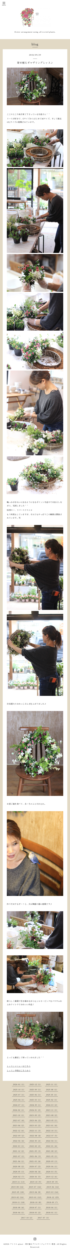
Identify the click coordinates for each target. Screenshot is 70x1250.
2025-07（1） (19, 1095)
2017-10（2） (27, 1218)
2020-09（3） (52, 1161)
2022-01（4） (52, 1146)
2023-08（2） (52, 1115)
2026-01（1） (19, 1084)
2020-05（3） (19, 1172)
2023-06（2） (36, 1120)
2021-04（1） (19, 1161)
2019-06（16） (53, 1187)
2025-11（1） (52, 1084)
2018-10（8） (36, 1202)
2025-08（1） (52, 1090)
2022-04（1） (52, 1141)
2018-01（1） (52, 1212)
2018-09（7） (53, 1202)
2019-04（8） (35, 1192)
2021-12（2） (19, 1151)
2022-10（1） (52, 1131)
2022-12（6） (19, 1131)
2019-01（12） (35, 1197)
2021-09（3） (35, 1151)
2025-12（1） (36, 1084)
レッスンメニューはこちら (18, 1066)
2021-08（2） (52, 1151)
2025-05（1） (52, 1095)
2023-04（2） (19, 1125)
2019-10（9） (36, 1182)
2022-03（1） (19, 1146)
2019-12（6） (52, 1177)
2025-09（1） (36, 1090)
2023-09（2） (35, 1115)
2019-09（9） (53, 1182)
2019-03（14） (52, 1192)
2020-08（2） (19, 1166)
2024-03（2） (52, 1105)
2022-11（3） (35, 1131)
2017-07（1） (44, 1218)
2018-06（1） (52, 1207)
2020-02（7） (19, 1177)
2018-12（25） (53, 1197)
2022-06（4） (19, 1141)
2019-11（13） (19, 1182)
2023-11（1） (52, 1110)
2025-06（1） (36, 1095)
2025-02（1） (52, 1100)
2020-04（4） (35, 1172)
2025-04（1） (19, 1100)
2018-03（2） (35, 1212)
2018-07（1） (35, 1207)
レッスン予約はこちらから (18, 1071)
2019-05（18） (18, 1192)
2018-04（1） (19, 1212)
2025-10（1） (19, 1090)
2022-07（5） (52, 1136)
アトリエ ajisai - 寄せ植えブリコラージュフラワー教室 (32, 1244)
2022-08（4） (36, 1136)
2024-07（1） (19, 1105)
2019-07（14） (35, 1187)
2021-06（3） (36, 1156)
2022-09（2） (19, 1136)
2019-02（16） (18, 1197)
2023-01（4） (52, 1125)
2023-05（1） (52, 1120)
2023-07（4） (19, 1120)
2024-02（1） (19, 1110)
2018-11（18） (19, 1202)
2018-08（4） (19, 1207)
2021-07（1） (19, 1156)
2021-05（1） (52, 1156)
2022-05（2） (36, 1141)
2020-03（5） (52, 1172)
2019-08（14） (17, 1187)
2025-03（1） (36, 1100)
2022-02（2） (35, 1146)
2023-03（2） (35, 1125)
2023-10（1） (19, 1115)
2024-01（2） (35, 1110)
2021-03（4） (35, 1161)
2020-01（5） (36, 1177)
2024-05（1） (36, 1105)
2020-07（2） (35, 1166)
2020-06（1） (52, 1166)
